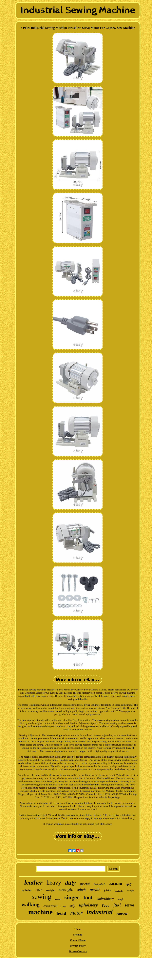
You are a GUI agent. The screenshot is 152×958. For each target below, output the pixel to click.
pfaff (128, 884)
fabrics (107, 890)
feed (105, 906)
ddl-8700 (115, 884)
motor (76, 913)
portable (119, 891)
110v (63, 906)
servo (129, 905)
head (61, 913)
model (57, 900)
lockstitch (99, 884)
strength (66, 889)
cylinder (27, 890)
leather (33, 882)
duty (70, 882)
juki (117, 904)
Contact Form (78, 940)
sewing (41, 897)
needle (95, 890)
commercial (50, 905)
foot (88, 897)
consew (122, 914)
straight (50, 890)
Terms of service (78, 951)
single (121, 899)
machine (40, 912)
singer (71, 897)
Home (77, 929)
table (39, 890)
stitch (81, 890)
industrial (99, 912)
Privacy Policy (78, 945)
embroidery (105, 898)
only (72, 905)
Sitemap (77, 934)
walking (30, 904)
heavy (54, 882)
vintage (130, 890)
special (85, 884)
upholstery (88, 905)
